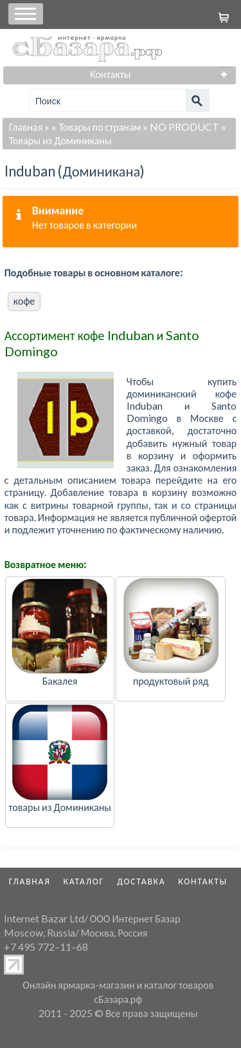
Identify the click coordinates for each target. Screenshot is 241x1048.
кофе (24, 300)
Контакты (203, 881)
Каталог (84, 881)
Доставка (141, 881)
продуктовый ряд (171, 680)
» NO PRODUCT (181, 126)
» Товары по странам (96, 126)
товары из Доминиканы (59, 807)
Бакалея (60, 680)
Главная (26, 126)
